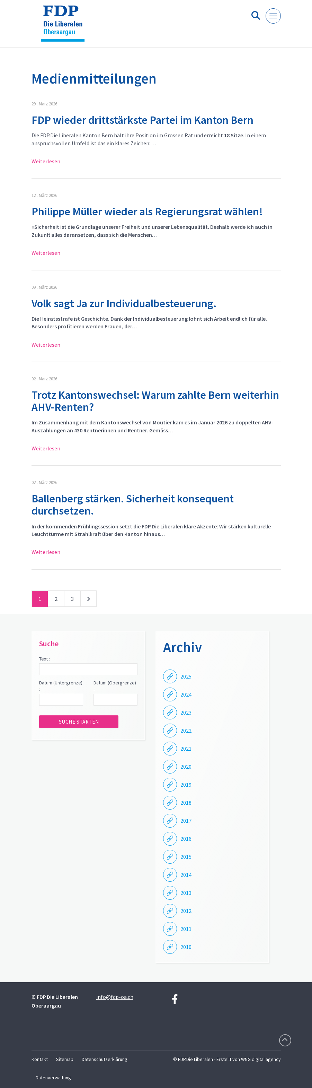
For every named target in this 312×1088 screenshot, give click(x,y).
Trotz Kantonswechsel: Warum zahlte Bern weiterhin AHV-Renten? (155, 401)
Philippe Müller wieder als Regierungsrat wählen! (147, 211)
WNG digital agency (261, 1059)
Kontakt (40, 1059)
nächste (88, 600)
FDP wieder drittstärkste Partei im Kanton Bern (142, 120)
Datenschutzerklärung (104, 1059)
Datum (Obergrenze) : (114, 686)
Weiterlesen (46, 161)
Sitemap (64, 1059)
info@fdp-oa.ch (114, 996)
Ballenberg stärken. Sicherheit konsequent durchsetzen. (133, 505)
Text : (44, 659)
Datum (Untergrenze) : (60, 686)
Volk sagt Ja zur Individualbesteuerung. (124, 303)
